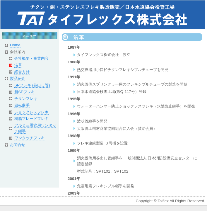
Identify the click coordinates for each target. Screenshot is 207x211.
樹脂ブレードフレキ (31, 118)
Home (15, 45)
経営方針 (22, 72)
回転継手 (22, 105)
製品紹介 (17, 78)
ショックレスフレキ (31, 112)
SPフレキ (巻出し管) (32, 85)
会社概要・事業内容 (31, 58)
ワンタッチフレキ (29, 138)
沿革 (18, 65)
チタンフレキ (25, 98)
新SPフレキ (24, 92)
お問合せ (17, 144)
